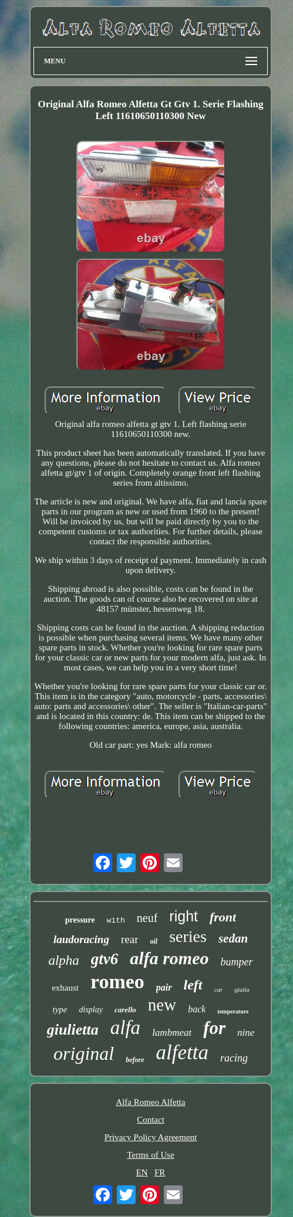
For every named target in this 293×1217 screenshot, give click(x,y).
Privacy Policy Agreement (151, 1137)
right (183, 916)
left (193, 984)
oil (153, 941)
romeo (117, 981)
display (91, 1009)
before (135, 1060)
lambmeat (171, 1032)
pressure (80, 920)
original (83, 1053)
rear (130, 939)
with (116, 920)
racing (234, 1058)
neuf (147, 917)
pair (164, 987)
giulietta (73, 1029)
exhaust (65, 987)
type (60, 1009)
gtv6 (105, 959)
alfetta (182, 1052)
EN (142, 1172)
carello (125, 1009)
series (188, 936)
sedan (233, 938)
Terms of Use (150, 1155)
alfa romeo (169, 958)
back (197, 1009)
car (218, 989)
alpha (63, 960)
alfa (125, 1027)
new (162, 1004)
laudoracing (81, 939)
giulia (242, 989)
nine (245, 1032)
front (223, 917)
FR (159, 1172)
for (214, 1028)
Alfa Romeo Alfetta (150, 1102)
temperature (232, 1011)
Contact (150, 1119)
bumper (237, 962)
